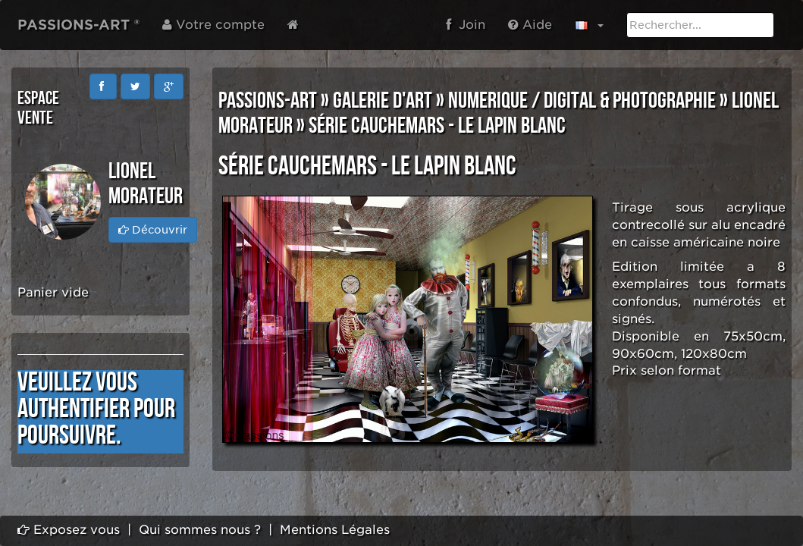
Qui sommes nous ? (200, 529)
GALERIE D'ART (382, 101)
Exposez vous (68, 529)
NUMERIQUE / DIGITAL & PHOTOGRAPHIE (582, 101)
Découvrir (152, 230)
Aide (530, 24)
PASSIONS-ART (267, 101)
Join (465, 24)
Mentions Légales (335, 529)
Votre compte (213, 24)
